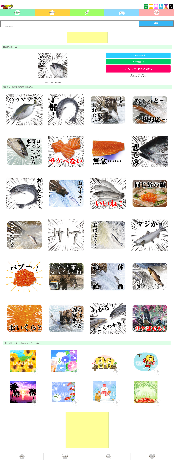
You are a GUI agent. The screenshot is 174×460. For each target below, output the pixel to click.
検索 (156, 23)
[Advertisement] (87, 36)
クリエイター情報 (138, 55)
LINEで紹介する (138, 62)
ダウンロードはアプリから (138, 69)
